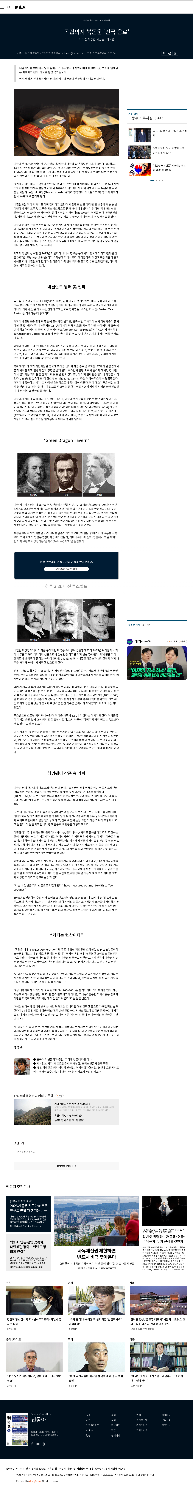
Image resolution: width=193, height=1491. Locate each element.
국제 (113, 1420)
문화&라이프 (92, 1425)
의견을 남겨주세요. (26, 1151)
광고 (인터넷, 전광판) (36, 1468)
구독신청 (166, 1420)
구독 (60, 1095)
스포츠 (89, 1430)
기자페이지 (142, 1430)
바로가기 (173, 641)
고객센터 (61, 1468)
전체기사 (115, 1435)
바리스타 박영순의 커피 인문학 (33, 1096)
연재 (138, 1415)
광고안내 (166, 1425)
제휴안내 (51, 1468)
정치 (88, 1415)
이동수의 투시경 (140, 118)
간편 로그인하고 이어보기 (66, 569)
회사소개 (20, 1468)
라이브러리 (142, 1425)
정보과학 (115, 1425)
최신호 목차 (142, 1420)
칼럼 (88, 1435)
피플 (113, 1430)
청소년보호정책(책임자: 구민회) (110, 1468)
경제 (113, 1415)
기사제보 (166, 1415)
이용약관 (71, 1468)
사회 (88, 1420)
